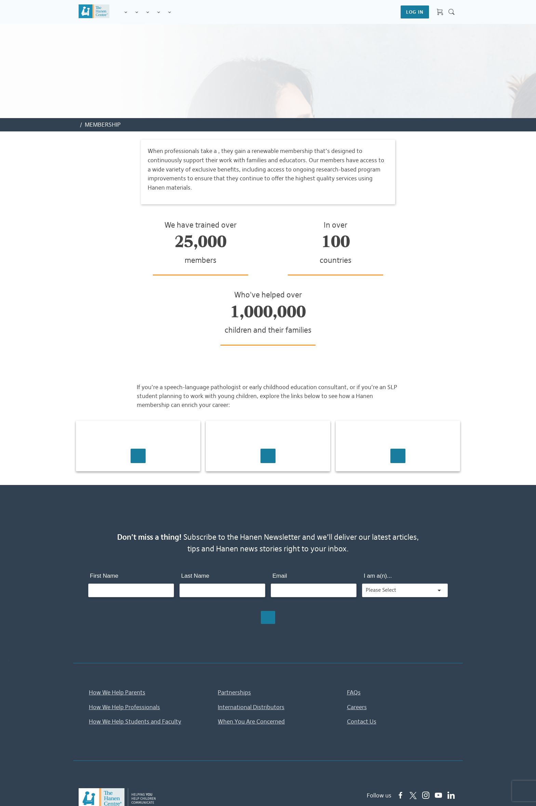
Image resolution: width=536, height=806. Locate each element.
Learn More (138, 387)
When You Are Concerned (251, 652)
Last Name (195, 506)
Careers (357, 637)
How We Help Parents (117, 623)
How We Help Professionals (124, 637)
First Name (104, 506)
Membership (169, 12)
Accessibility (396, 790)
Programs (136, 12)
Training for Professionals (147, 12)
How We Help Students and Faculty (135, 652)
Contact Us (361, 652)
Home (216, 790)
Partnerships (234, 623)
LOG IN (415, 12)
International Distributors (251, 637)
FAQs (354, 623)
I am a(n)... (378, 506)
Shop (177, 12)
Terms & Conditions (295, 790)
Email (279, 506)
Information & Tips (158, 12)
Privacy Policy (246, 790)
